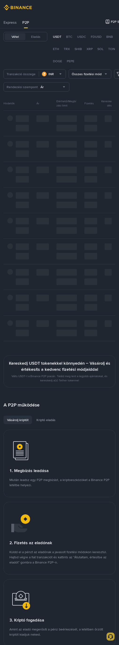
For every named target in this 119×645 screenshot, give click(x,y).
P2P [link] (25, 22)
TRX (67, 49)
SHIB (78, 49)
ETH (56, 49)
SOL (100, 49)
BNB (109, 37)
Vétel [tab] (15, 37)
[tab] (10, 22)
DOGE (57, 61)
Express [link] (10, 22)
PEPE (70, 61)
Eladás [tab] (35, 37)
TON (111, 49)
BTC (69, 37)
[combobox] (52, 74)
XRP (90, 49)
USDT (57, 37)
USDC (81, 37)
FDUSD (96, 37)
